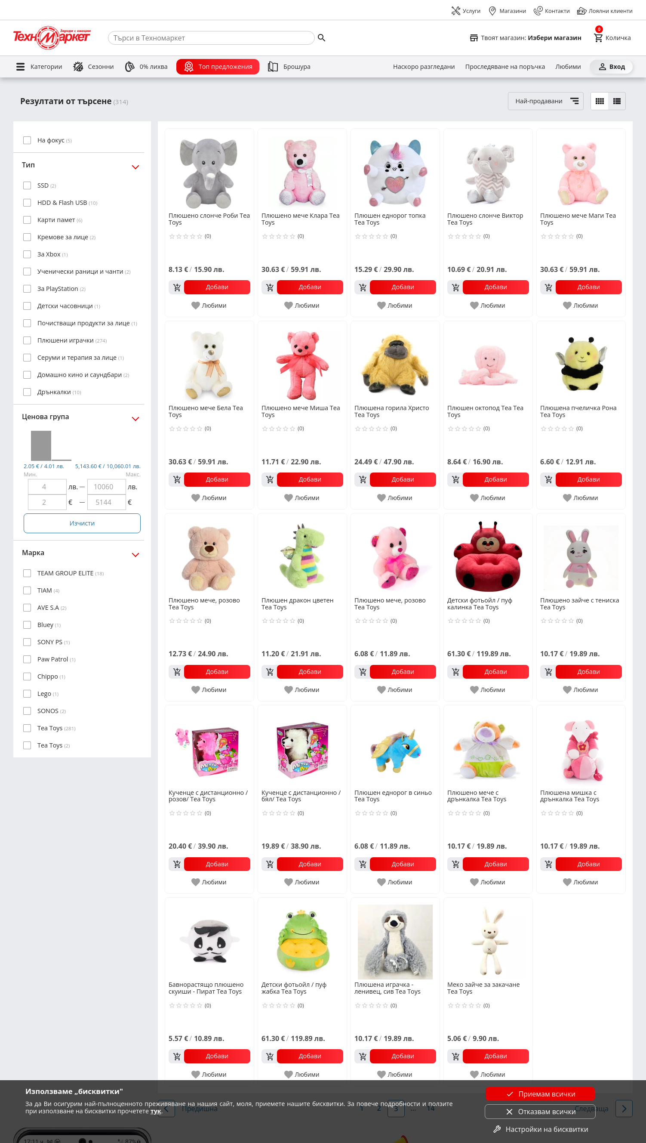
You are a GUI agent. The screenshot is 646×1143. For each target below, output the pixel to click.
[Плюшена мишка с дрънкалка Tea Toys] (581, 746)
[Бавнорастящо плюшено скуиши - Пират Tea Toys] (209, 938)
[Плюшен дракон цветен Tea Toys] (302, 554)
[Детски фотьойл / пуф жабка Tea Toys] (302, 938)
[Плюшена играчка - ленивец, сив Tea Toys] (395, 938)
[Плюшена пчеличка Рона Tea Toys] (581, 362)
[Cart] (612, 38)
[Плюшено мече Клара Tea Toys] (302, 169)
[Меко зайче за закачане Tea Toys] (488, 938)
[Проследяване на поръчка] (505, 67)
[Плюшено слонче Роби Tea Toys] (209, 169)
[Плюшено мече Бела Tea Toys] (209, 362)
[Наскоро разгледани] (424, 67)
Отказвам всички (540, 1111)
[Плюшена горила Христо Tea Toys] (395, 362)
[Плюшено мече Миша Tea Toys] (302, 362)
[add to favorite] (209, 305)
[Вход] (611, 67)
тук (156, 1111)
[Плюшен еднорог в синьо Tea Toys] (395, 746)
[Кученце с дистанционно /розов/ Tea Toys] (209, 746)
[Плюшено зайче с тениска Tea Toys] (581, 554)
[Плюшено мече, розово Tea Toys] (209, 554)
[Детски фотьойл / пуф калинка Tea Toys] (488, 554)
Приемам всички (540, 1094)
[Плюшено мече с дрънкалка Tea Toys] (488, 746)
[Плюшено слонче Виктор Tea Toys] (488, 169)
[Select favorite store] (525, 38)
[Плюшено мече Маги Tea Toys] (581, 169)
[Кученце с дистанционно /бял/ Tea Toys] (302, 746)
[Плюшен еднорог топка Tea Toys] (395, 169)
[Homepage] (52, 38)
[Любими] (568, 67)
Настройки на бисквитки (540, 1129)
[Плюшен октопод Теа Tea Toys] (488, 362)
